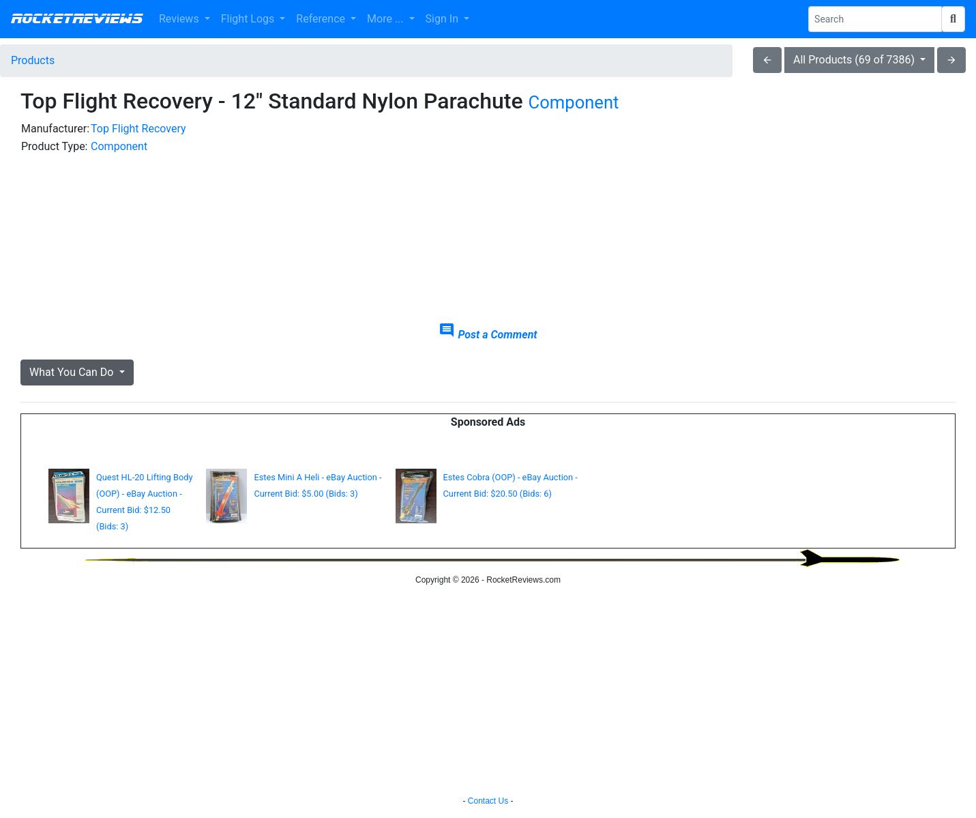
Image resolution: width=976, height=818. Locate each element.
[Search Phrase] (875, 19)
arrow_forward (951, 60)
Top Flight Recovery (138, 128)
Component (574, 102)
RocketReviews (77, 19)
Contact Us (488, 801)
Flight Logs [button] (249, 18)
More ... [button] (386, 18)
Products (33, 60)
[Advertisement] (806, 215)
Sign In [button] (443, 18)
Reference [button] (322, 18)
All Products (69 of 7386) (855, 59)
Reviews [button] (180, 18)
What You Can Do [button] (72, 372)
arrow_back (767, 60)
